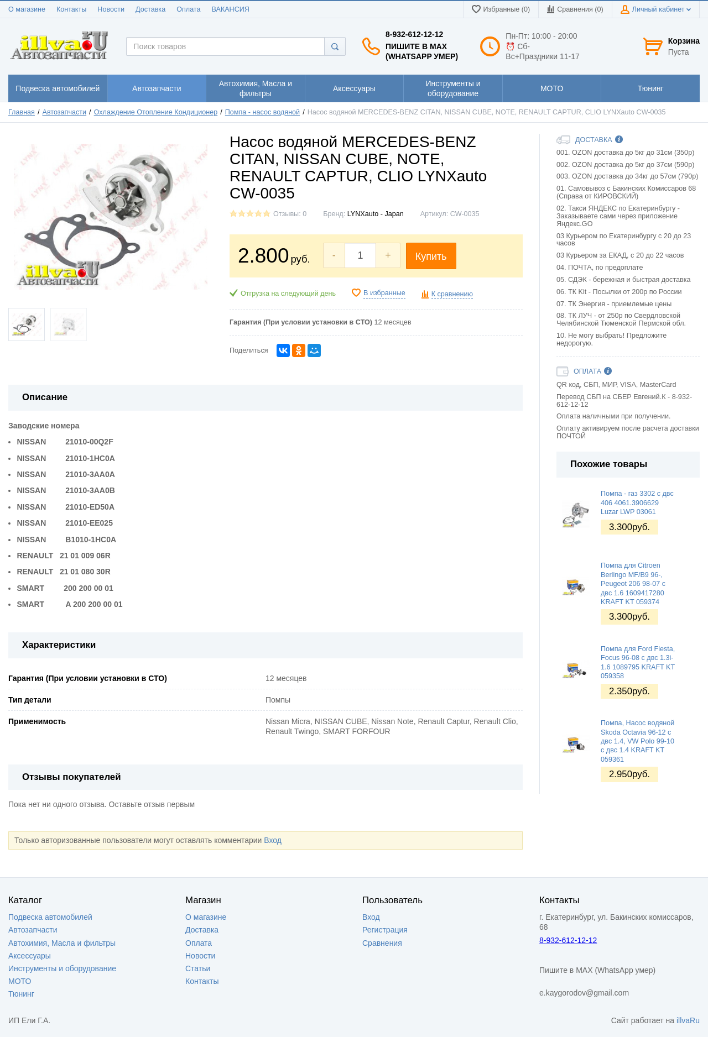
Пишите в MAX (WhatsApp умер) (422, 51)
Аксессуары (29, 955)
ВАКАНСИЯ (230, 9)
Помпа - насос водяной (262, 112)
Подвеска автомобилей (50, 917)
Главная (21, 112)
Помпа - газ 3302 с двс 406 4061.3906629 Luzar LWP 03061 (637, 503)
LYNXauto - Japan (375, 214)
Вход (273, 840)
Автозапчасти (65, 112)
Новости (110, 9)
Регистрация (385, 929)
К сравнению (452, 294)
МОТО (19, 981)
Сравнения (382, 943)
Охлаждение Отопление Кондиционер (156, 112)
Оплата (188, 9)
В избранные (384, 293)
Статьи (197, 968)
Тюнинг (21, 993)
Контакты (71, 9)
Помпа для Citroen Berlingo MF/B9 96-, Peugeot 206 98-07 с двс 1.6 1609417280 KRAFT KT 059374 (633, 583)
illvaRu (688, 1020)
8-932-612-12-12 (414, 34)
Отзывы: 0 (289, 214)
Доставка (150, 9)
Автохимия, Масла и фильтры (62, 943)
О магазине (26, 9)
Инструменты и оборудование (62, 968)
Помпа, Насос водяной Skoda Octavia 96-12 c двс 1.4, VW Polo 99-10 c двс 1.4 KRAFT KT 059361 (637, 741)
